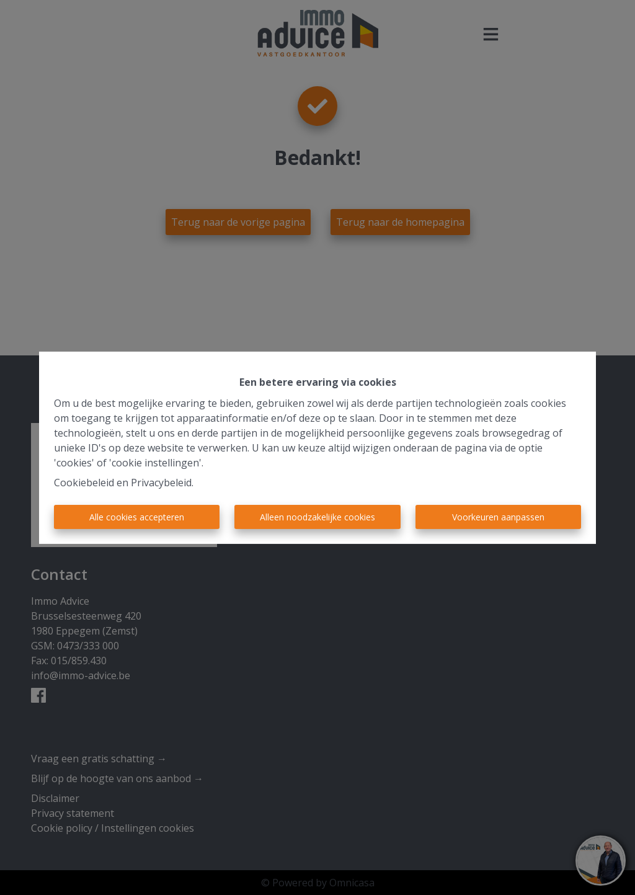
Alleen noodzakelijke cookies (317, 517)
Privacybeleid (161, 482)
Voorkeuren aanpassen (498, 517)
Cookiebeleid (84, 482)
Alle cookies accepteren (136, 517)
